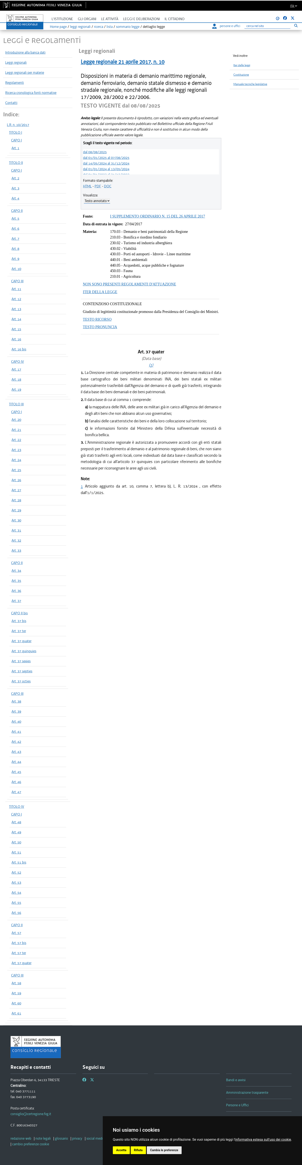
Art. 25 (16, 470)
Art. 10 (16, 268)
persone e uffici (226, 26)
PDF (98, 186)
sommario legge (127, 26)
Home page (58, 26)
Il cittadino (175, 19)
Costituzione (241, 75)
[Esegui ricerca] (295, 25)
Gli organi (87, 19)
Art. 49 (16, 832)
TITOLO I (15, 132)
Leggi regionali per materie (24, 72)
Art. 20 (16, 419)
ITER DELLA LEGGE (100, 292)
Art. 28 (16, 500)
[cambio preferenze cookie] (30, 1144)
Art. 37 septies (22, 671)
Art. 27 (16, 490)
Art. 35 (16, 580)
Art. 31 (16, 530)
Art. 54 (16, 892)
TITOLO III (16, 404)
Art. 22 (16, 439)
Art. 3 (15, 188)
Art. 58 (16, 983)
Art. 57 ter (19, 953)
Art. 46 (16, 782)
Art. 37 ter (19, 631)
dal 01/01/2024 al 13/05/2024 (106, 169)
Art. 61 (16, 1013)
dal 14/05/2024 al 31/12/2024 (106, 163)
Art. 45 (16, 771)
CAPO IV (17, 361)
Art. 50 (16, 842)
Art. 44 (16, 761)
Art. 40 (16, 721)
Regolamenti (14, 82)
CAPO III (17, 281)
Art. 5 (15, 218)
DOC (107, 186)
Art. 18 (16, 379)
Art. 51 (16, 852)
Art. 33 (16, 550)
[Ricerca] (267, 26)
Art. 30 (16, 520)
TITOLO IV (16, 806)
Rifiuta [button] (138, 1150)
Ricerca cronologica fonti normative (30, 92)
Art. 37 (16, 600)
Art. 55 (16, 902)
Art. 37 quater (21, 641)
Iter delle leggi (241, 65)
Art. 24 (16, 460)
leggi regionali (80, 26)
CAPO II (17, 210)
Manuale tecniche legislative (250, 84)
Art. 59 (16, 993)
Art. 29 (16, 510)
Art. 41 (16, 731)
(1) (151, 365)
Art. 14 (16, 319)
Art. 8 (15, 248)
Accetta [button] (121, 1150)
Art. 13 (16, 309)
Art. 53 (16, 882)
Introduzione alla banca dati (25, 52)
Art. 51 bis (19, 862)
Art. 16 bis (19, 349)
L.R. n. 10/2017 (18, 124)
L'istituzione (62, 19)
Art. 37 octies (21, 681)
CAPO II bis (19, 613)
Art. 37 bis (19, 621)
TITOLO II (16, 162)
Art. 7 (15, 238)
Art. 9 (15, 258)
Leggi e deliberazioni (141, 19)
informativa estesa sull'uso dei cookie (263, 1140)
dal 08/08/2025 (95, 152)
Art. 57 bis (19, 943)
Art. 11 (16, 289)
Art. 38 (16, 701)
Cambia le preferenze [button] (164, 1150)
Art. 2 (15, 178)
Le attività (109, 19)
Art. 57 (16, 932)
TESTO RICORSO (97, 319)
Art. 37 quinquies (24, 651)
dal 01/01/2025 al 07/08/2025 (106, 157)
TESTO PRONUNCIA (100, 327)
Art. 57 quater (21, 963)
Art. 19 (16, 389)
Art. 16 (16, 339)
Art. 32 (16, 540)
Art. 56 (16, 912)
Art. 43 (16, 751)
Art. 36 (16, 590)
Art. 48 (16, 822)
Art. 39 (16, 711)
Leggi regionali (16, 62)
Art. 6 (15, 228)
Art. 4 (15, 198)
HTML (87, 186)
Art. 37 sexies (21, 661)
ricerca (98, 26)
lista (110, 26)
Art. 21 (16, 429)
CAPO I (16, 140)
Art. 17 (16, 369)
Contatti (11, 102)
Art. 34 (16, 570)
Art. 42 (16, 741)
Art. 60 (16, 1003)
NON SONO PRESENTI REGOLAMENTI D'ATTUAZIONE (129, 284)
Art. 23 (16, 450)
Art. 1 (15, 148)
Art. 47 (16, 792)
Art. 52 (16, 872)
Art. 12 (16, 299)
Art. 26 (16, 480)
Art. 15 (16, 329)
